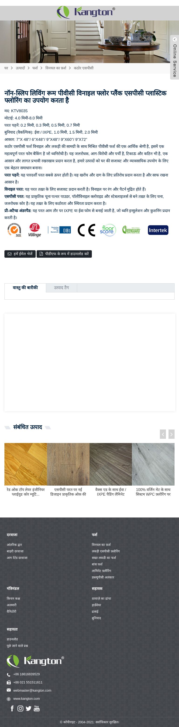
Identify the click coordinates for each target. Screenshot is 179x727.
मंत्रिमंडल (13, 589)
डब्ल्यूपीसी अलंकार (103, 577)
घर (6, 68)
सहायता (12, 629)
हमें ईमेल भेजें (23, 254)
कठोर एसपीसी (83, 68)
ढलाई (95, 611)
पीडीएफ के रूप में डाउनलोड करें (67, 254)
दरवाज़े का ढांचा (101, 598)
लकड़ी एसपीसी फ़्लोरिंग (106, 551)
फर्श (35, 68)
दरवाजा (12, 535)
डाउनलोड (12, 639)
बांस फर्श (97, 564)
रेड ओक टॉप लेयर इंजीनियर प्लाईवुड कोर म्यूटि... (26, 492)
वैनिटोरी (11, 611)
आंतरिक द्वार (14, 545)
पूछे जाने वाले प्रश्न (17, 646)
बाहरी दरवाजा (15, 551)
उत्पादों (20, 68)
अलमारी (12, 605)
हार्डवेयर (96, 605)
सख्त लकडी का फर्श (104, 558)
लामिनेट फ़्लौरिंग (101, 571)
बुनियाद (96, 618)
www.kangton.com (26, 698)
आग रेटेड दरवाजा (17, 558)
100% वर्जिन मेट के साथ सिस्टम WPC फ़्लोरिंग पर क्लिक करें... (153, 492)
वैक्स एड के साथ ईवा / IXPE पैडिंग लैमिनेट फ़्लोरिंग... (110, 492)
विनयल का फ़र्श (55, 68)
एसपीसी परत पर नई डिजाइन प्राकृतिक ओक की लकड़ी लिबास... (68, 492)
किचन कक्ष (13, 598)
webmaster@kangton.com (32, 690)
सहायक (97, 589)
